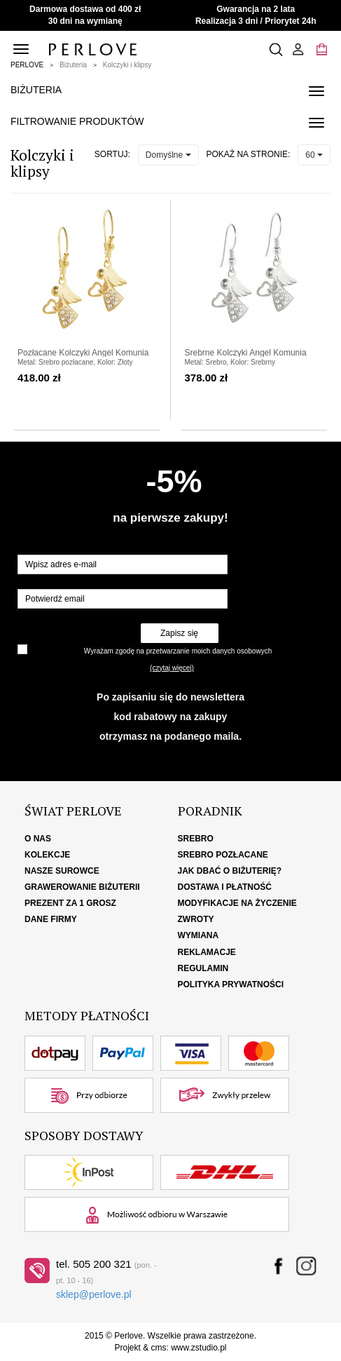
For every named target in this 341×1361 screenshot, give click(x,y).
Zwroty (196, 919)
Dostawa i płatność (225, 887)
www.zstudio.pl (198, 1348)
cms (158, 1348)
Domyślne (168, 155)
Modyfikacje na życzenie (237, 903)
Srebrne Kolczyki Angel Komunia (246, 353)
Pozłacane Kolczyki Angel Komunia (83, 353)
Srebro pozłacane (223, 855)
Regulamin (203, 968)
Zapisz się (179, 633)
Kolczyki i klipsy (127, 65)
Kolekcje (47, 855)
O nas (38, 839)
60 (314, 155)
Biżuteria (73, 65)
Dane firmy (51, 919)
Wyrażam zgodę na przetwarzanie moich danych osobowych (178, 651)
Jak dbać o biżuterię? (230, 871)
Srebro (196, 839)
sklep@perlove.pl (94, 1294)
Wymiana (198, 935)
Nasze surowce (62, 871)
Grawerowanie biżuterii (82, 887)
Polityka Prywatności (231, 984)
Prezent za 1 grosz (70, 903)
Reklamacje (207, 952)
